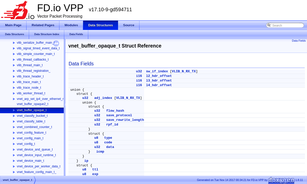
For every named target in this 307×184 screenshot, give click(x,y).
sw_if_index (157, 71)
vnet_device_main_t (30, 161)
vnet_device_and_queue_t (35, 149)
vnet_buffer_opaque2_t (32, 104)
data (110, 147)
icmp (100, 152)
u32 (139, 71)
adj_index (103, 98)
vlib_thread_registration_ (33, 71)
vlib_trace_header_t (30, 76)
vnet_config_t (26, 144)
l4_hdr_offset (159, 85)
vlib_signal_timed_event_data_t (38, 48)
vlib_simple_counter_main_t (36, 54)
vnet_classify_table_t (31, 121)
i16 (139, 76)
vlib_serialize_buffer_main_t (36, 42)
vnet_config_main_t (30, 138)
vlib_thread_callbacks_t (33, 59)
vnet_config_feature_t (31, 132)
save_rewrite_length (125, 120)
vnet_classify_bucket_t (32, 116)
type (108, 138)
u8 (96, 138)
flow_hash (115, 111)
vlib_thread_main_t (30, 65)
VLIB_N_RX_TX (184, 71)
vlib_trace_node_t (29, 87)
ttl (95, 169)
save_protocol (119, 115)
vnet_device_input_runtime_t (36, 155)
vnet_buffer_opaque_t (32, 110)
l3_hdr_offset (159, 81)
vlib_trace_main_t (29, 82)
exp (95, 174)
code (108, 142)
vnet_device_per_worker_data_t (38, 166)
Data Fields (299, 40)
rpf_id (112, 124)
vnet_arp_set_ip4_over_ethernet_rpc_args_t (47, 99)
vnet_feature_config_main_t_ (36, 172)
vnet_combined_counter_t (34, 127)
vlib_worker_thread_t (31, 93)
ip (86, 161)
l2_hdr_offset (159, 76)
